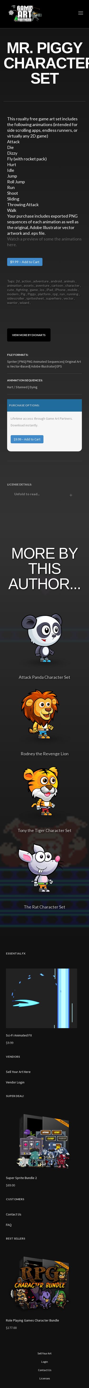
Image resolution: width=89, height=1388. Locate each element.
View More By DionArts (29, 335)
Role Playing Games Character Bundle (32, 1320)
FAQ (9, 1225)
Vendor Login (15, 1082)
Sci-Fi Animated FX (19, 1035)
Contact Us (13, 1214)
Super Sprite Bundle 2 (21, 1178)
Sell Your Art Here (18, 1072)
